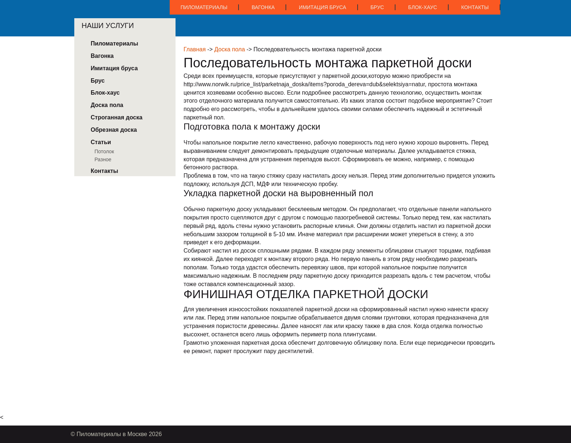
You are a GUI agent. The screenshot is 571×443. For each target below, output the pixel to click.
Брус (377, 7)
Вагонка (263, 7)
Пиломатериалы (204, 7)
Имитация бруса (322, 7)
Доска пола (229, 49)
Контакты (475, 7)
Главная (195, 49)
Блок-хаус (422, 7)
